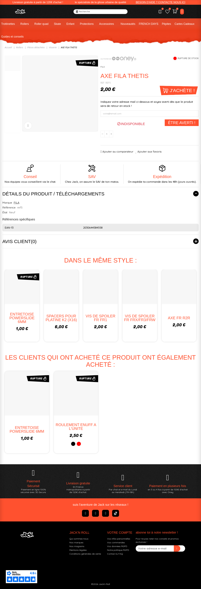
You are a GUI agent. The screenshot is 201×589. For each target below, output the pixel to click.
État (4, 212)
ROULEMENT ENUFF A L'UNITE (76, 427)
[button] (160, 2)
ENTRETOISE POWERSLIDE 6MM (22, 318)
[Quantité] (106, 134)
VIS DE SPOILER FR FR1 (100, 318)
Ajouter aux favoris (149, 151)
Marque (7, 202)
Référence (9, 207)
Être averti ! (181, 123)
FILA (102, 66)
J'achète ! (182, 90)
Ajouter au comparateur (117, 151)
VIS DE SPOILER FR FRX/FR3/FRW (139, 318)
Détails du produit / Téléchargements (53, 193)
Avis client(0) (19, 241)
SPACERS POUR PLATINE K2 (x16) (61, 318)
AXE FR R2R (179, 318)
